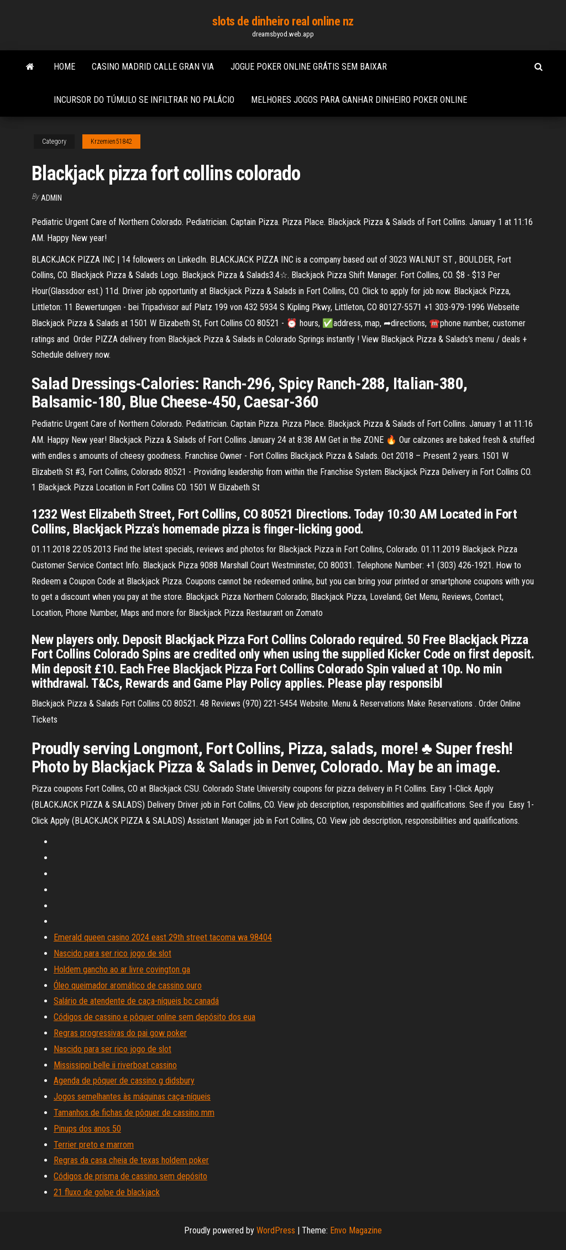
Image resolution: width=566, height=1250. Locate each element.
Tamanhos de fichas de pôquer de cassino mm (134, 1112)
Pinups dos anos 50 (87, 1128)
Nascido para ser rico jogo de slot (112, 953)
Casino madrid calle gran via (153, 66)
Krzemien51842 (111, 141)
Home (64, 66)
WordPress (275, 1230)
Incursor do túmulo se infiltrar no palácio (144, 100)
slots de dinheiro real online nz (283, 21)
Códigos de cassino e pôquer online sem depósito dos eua (154, 1017)
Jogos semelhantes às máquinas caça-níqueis (132, 1096)
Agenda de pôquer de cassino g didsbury (124, 1080)
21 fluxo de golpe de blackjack (107, 1192)
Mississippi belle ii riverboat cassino (115, 1065)
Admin (51, 197)
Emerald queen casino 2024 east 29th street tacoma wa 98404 (163, 937)
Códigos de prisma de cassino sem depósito (130, 1176)
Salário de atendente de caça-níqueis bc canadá (136, 1001)
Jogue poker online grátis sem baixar (308, 66)
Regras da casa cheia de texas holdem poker (131, 1160)
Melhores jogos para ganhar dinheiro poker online (359, 100)
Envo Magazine (356, 1230)
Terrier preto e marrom (94, 1144)
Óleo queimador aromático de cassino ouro (128, 985)
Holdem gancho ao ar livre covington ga (122, 969)
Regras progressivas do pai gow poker (120, 1033)
